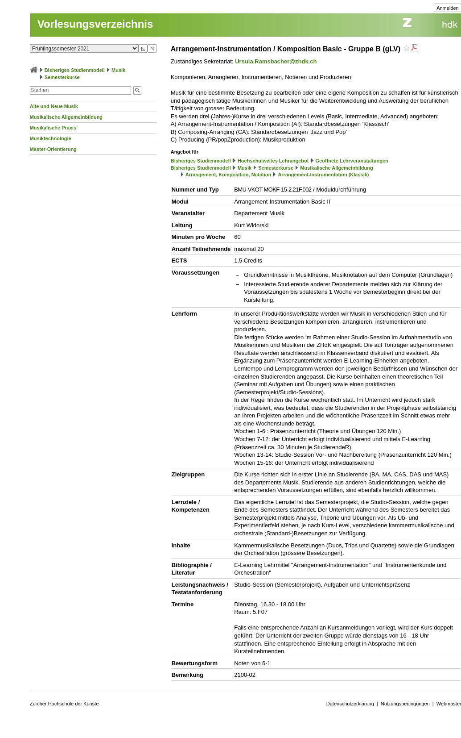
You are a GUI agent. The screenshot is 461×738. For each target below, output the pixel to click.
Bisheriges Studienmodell (75, 70)
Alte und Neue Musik (54, 106)
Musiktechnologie (50, 138)
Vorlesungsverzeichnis (95, 24)
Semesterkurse (62, 77)
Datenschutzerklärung (350, 703)
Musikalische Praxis (53, 127)
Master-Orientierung (53, 149)
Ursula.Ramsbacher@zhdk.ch (276, 61)
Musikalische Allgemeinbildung (66, 117)
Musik (118, 70)
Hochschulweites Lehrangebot (273, 160)
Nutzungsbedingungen (405, 703)
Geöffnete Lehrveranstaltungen (352, 160)
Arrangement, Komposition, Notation (228, 174)
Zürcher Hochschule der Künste (64, 703)
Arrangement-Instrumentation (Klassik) (323, 174)
